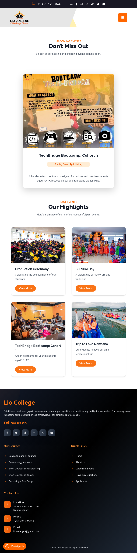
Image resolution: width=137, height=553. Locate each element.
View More (25, 288)
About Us (78, 462)
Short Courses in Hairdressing (22, 468)
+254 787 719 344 (48, 4)
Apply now (79, 481)
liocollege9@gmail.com (26, 531)
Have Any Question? (84, 475)
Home (77, 456)
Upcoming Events (83, 468)
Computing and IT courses (20, 456)
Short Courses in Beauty (19, 475)
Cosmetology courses (18, 462)
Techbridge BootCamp (19, 481)
